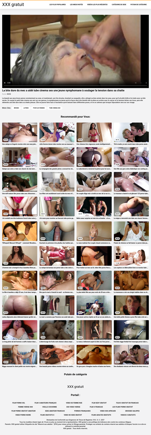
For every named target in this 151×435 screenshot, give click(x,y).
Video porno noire (23, 415)
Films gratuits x (47, 415)
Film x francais (96, 407)
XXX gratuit (67, 428)
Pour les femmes (39, 108)
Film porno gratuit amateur (24, 411)
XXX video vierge (73, 407)
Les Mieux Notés (76, 4)
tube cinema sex (54, 108)
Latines (26, 108)
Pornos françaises (82, 411)
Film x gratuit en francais (127, 403)
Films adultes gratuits (101, 415)
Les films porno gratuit (122, 407)
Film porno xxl (18, 403)
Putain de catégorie (139, 4)
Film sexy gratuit (99, 403)
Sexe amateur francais (55, 411)
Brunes (16, 108)
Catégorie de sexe (119, 4)
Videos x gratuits (128, 415)
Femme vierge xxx (25, 407)
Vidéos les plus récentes (97, 4)
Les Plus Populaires (57, 4)
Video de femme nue (74, 403)
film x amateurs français (45, 403)
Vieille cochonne (49, 407)
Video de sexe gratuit (73, 415)
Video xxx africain (108, 411)
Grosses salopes (132, 411)
